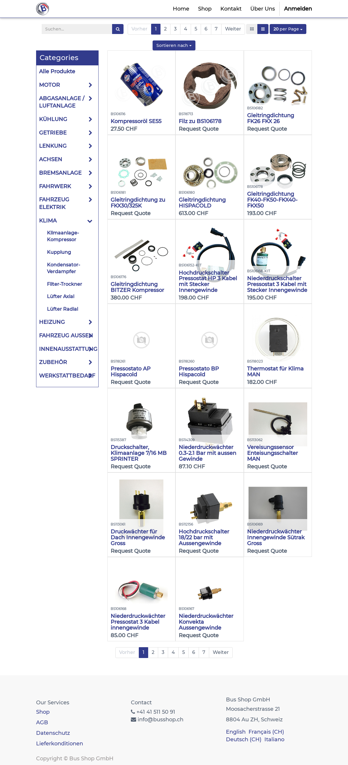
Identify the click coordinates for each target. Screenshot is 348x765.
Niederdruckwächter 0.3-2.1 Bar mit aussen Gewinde (207, 453)
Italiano (274, 739)
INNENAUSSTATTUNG (68, 349)
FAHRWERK (55, 186)
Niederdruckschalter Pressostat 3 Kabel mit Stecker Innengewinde (277, 284)
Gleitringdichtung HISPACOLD (202, 203)
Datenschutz (53, 733)
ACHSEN (50, 159)
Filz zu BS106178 (200, 121)
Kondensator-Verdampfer (63, 268)
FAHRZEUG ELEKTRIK (54, 203)
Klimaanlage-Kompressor (63, 236)
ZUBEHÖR (53, 362)
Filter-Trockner (64, 284)
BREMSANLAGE (60, 173)
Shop (43, 712)
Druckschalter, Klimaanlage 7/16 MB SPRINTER (139, 453)
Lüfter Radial (62, 309)
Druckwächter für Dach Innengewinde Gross (138, 537)
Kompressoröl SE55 (136, 121)
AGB (42, 722)
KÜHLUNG (53, 119)
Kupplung (59, 252)
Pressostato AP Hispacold (131, 371)
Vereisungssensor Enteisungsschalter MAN (272, 453)
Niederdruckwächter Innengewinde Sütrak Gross (276, 537)
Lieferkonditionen (59, 743)
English (236, 732)
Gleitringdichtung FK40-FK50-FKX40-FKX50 (272, 200)
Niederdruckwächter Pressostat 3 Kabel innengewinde (138, 622)
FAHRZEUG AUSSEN (66, 335)
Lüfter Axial (60, 296)
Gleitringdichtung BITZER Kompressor (137, 287)
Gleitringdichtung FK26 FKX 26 (270, 118)
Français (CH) (266, 732)
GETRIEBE (53, 133)
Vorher (139, 29)
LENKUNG (53, 146)
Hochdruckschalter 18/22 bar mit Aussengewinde (204, 537)
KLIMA (48, 220)
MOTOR (49, 85)
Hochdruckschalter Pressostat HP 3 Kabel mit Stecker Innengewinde (208, 281)
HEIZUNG (52, 322)
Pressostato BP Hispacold (199, 371)
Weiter (233, 29)
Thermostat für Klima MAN (275, 371)
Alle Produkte (57, 71)
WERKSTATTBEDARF (67, 376)
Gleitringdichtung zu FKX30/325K (138, 203)
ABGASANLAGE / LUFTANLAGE (61, 102)
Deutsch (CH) (243, 739)
